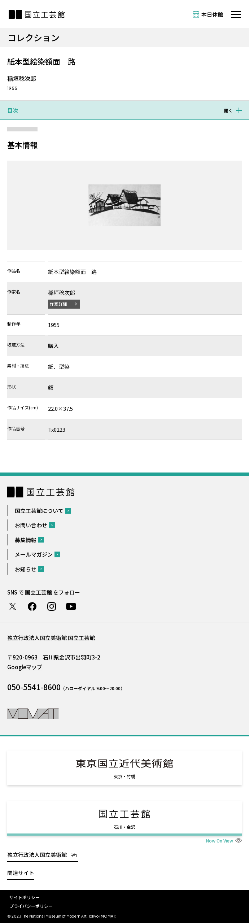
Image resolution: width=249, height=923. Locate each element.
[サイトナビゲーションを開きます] (236, 14)
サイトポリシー (24, 897)
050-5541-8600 (34, 687)
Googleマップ (24, 667)
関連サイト (20, 872)
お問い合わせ (31, 525)
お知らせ (25, 569)
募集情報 (25, 540)
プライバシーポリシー (31, 906)
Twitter (12, 606)
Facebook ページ (32, 606)
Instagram (51, 606)
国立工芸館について (39, 510)
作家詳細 (58, 304)
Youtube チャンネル (71, 606)
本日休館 (212, 14)
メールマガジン (34, 554)
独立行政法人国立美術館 (37, 854)
